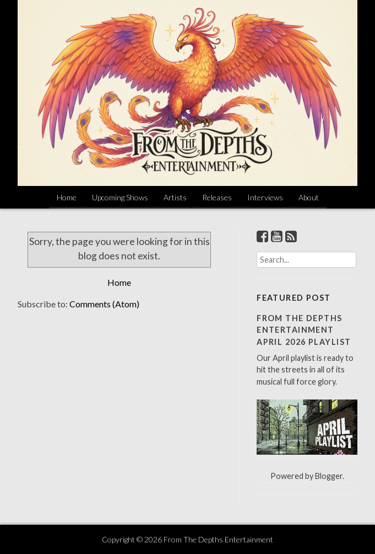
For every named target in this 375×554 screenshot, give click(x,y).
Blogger (329, 476)
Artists (175, 197)
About (308, 197)
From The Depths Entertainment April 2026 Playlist (304, 330)
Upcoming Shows (120, 197)
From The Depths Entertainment (218, 539)
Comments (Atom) (104, 304)
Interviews (265, 197)
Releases (217, 197)
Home (67, 197)
